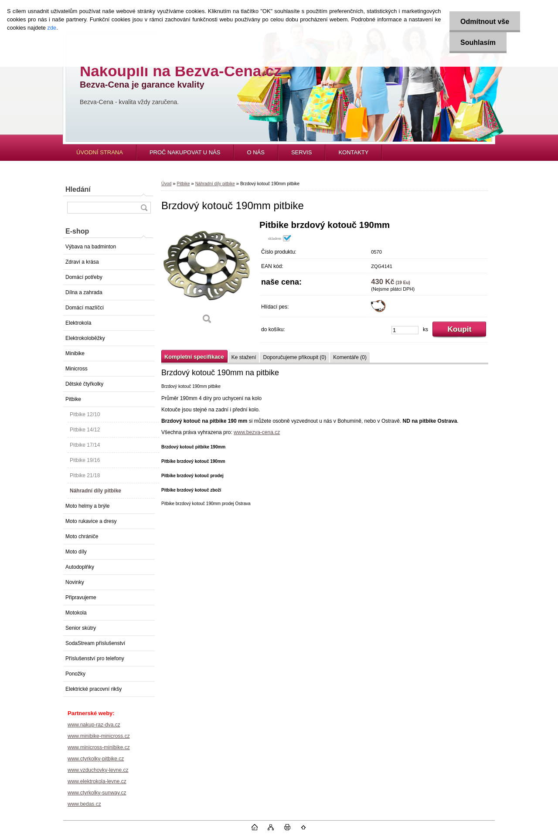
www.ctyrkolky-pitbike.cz (96, 759)
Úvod (166, 183)
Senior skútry (80, 628)
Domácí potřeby (83, 277)
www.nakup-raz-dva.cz (94, 725)
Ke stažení (243, 357)
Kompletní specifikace (194, 356)
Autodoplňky (79, 567)
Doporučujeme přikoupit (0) (294, 357)
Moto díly (76, 552)
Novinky (74, 582)
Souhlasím (478, 42)
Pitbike (73, 399)
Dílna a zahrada (83, 292)
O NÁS (255, 152)
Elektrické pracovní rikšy (93, 689)
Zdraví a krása (82, 262)
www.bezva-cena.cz (257, 432)
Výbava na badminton (90, 247)
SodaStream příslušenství (95, 643)
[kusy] (404, 330)
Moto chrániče (81, 536)
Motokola (76, 613)
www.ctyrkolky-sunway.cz (97, 793)
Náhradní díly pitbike (95, 491)
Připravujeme (80, 597)
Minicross (76, 369)
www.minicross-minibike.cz (99, 747)
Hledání (78, 189)
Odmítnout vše (484, 21)
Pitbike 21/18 (85, 475)
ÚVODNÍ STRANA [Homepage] (99, 152)
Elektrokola (78, 323)
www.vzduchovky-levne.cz (98, 770)
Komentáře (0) (350, 357)
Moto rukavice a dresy (90, 521)
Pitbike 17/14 (85, 445)
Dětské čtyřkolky (84, 384)
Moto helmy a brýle (87, 506)
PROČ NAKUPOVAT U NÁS (185, 152)
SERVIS (301, 152)
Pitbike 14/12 (85, 430)
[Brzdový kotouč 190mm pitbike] (207, 275)
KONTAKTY (353, 152)
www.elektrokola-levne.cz (97, 781)
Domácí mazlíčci (84, 308)
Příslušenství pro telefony (94, 658)
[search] (144, 207)
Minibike (75, 353)
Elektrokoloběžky (85, 338)
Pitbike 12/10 (85, 414)
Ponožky (75, 674)
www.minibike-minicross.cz (99, 736)
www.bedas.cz (84, 804)
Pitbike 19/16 (85, 460)
